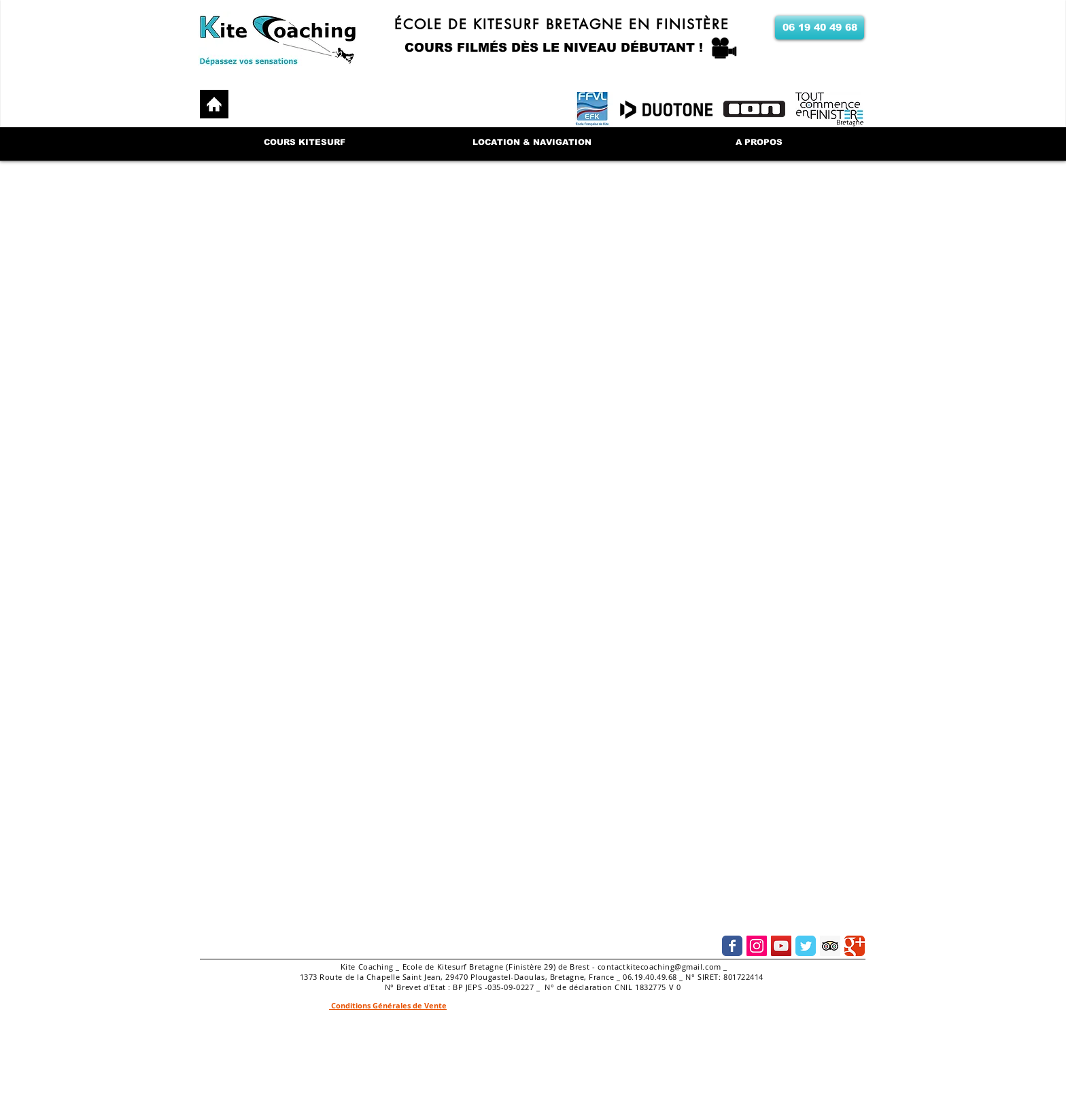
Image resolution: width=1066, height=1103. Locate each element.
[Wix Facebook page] (732, 946)
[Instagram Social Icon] (756, 946)
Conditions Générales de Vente (388, 1005)
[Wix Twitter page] (805, 946)
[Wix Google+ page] (854, 946)
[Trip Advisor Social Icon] (830, 946)
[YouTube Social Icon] (781, 946)
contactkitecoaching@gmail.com (659, 966)
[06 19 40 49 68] (819, 27)
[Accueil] (214, 104)
